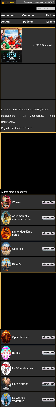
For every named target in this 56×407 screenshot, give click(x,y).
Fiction (50, 15)
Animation (8, 15)
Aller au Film (48, 202)
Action (5, 21)
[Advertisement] (27, 161)
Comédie (28, 15)
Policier (28, 21)
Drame (50, 21)
